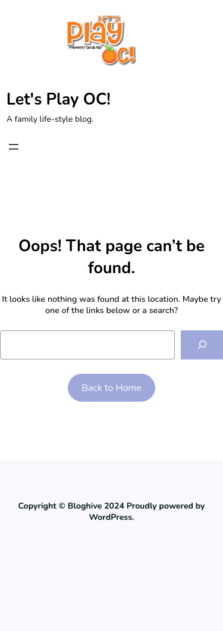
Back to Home (111, 388)
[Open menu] (14, 147)
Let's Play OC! (59, 100)
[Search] (202, 344)
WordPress (150, 535)
